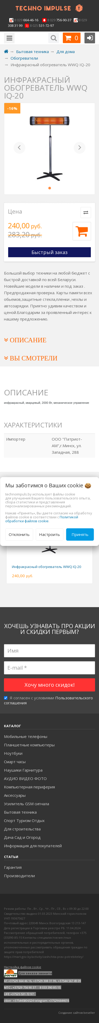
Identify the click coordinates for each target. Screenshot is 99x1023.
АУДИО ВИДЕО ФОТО (25, 778)
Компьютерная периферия (29, 786)
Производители (19, 875)
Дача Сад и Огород (22, 837)
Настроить (49, 534)
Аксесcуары (15, 795)
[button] (19, 148)
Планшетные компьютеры (29, 744)
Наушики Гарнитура (23, 770)
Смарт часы (15, 761)
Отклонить (19, 534)
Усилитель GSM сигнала (26, 803)
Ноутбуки (13, 753)
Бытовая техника (20, 812)
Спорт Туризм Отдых (24, 820)
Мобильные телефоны (25, 736)
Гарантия (13, 867)
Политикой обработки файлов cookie (41, 519)
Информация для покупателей (33, 845)
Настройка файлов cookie (22, 967)
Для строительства (22, 828)
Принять (80, 534)
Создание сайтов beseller (76, 1013)
